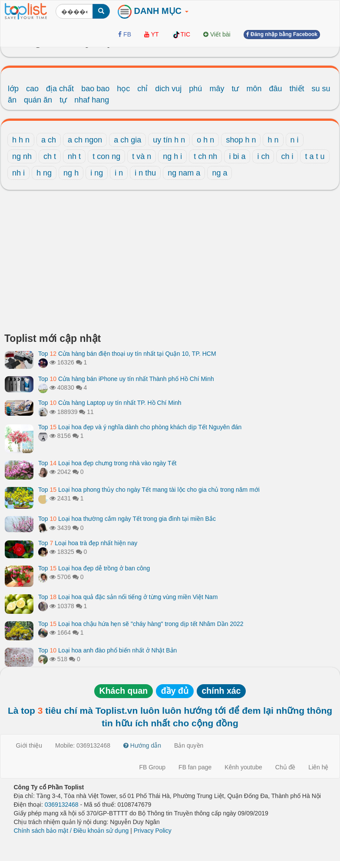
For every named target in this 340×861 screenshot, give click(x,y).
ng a (219, 173)
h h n (21, 140)
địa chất (60, 88)
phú (195, 88)
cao (32, 88)
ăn (12, 100)
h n (272, 140)
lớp (13, 88)
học (123, 88)
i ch (263, 156)
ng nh (22, 156)
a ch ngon (85, 140)
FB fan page (194, 767)
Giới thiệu (29, 745)
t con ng (106, 156)
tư (235, 88)
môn (253, 88)
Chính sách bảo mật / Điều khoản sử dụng (71, 830)
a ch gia (127, 140)
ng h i (172, 156)
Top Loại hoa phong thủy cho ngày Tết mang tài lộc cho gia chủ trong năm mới (149, 489)
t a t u (314, 156)
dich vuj (168, 88)
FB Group (152, 767)
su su (321, 88)
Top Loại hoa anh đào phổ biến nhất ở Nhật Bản (107, 650)
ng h (71, 173)
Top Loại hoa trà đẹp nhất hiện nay (87, 543)
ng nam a (184, 173)
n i (294, 140)
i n (119, 173)
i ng (96, 173)
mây (216, 88)
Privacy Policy (153, 830)
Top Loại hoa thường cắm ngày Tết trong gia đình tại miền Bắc (127, 518)
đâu (275, 88)
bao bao (95, 88)
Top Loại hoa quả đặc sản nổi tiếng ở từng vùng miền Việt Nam (128, 596)
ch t (49, 156)
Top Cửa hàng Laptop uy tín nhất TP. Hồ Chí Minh (110, 402)
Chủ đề (285, 767)
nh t (74, 156)
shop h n (241, 140)
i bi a (237, 156)
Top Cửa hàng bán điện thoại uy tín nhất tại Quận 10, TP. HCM (127, 353)
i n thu (145, 173)
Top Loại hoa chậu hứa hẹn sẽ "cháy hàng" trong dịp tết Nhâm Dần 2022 (141, 623)
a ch (48, 140)
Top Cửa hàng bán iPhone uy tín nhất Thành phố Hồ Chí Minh (126, 378)
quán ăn (38, 100)
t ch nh (205, 156)
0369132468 (62, 804)
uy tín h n (169, 140)
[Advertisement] (170, 264)
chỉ (142, 88)
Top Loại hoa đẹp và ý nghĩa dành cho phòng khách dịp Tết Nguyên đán (139, 427)
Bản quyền (188, 745)
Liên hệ (318, 767)
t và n (141, 156)
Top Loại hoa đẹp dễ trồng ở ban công (94, 568)
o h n (205, 140)
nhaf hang (91, 100)
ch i (287, 156)
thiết (297, 88)
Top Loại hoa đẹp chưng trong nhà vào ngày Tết (107, 463)
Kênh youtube (243, 767)
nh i (18, 173)
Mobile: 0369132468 (82, 745)
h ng (44, 173)
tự (63, 100)
